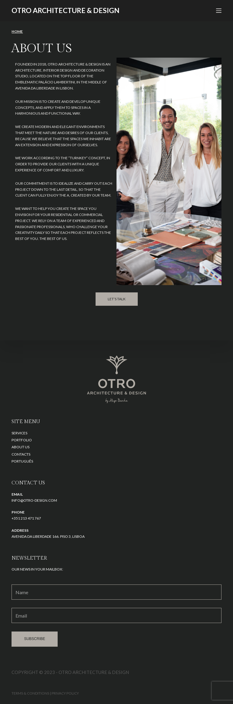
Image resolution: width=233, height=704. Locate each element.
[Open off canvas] (218, 10)
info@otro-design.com (34, 500)
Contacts (21, 454)
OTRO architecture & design (66, 10)
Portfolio (22, 440)
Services (19, 433)
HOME (17, 31)
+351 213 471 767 (26, 518)
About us (20, 447)
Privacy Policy (65, 693)
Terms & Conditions (30, 693)
